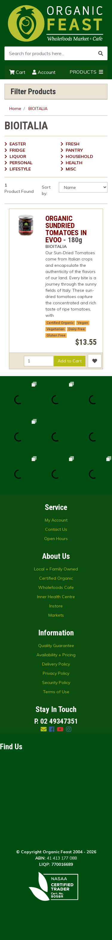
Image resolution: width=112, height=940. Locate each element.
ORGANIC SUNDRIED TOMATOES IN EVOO (66, 229)
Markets (56, 615)
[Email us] (44, 729)
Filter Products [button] (33, 91)
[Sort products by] (83, 187)
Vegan (83, 323)
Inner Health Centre (56, 596)
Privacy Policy (56, 673)
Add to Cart (70, 361)
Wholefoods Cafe (56, 587)
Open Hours (56, 538)
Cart (17, 72)
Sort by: (46, 190)
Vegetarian (56, 329)
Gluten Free (56, 335)
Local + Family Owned (56, 569)
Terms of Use (56, 691)
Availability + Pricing (56, 654)
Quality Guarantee (56, 645)
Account (44, 72)
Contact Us (56, 529)
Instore (56, 606)
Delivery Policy (56, 664)
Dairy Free (76, 329)
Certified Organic (60, 323)
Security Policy (56, 682)
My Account (56, 520)
